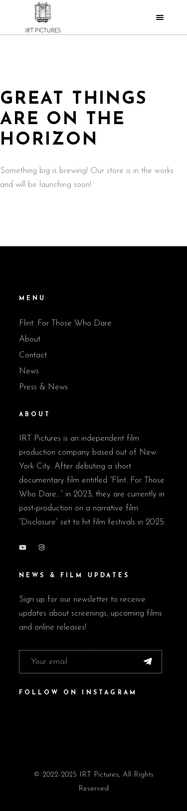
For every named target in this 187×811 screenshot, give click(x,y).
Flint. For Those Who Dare (65, 323)
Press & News (43, 387)
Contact (33, 355)
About (29, 339)
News (29, 371)
